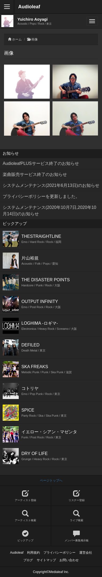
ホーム (17, 39)
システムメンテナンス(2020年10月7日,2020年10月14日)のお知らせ (49, 210)
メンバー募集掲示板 (76, 536)
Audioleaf (29, 6)
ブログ (28, 560)
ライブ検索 (76, 516)
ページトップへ (51, 480)
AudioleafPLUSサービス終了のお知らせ (41, 163)
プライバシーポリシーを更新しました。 (41, 196)
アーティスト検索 (25, 516)
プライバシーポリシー (59, 552)
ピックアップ (25, 536)
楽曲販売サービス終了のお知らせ (35, 174)
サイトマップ (46, 560)
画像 (34, 39)
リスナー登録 (76, 496)
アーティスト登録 (25, 496)
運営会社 (85, 552)
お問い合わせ (69, 560)
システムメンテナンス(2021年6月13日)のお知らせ (51, 185)
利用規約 (33, 552)
